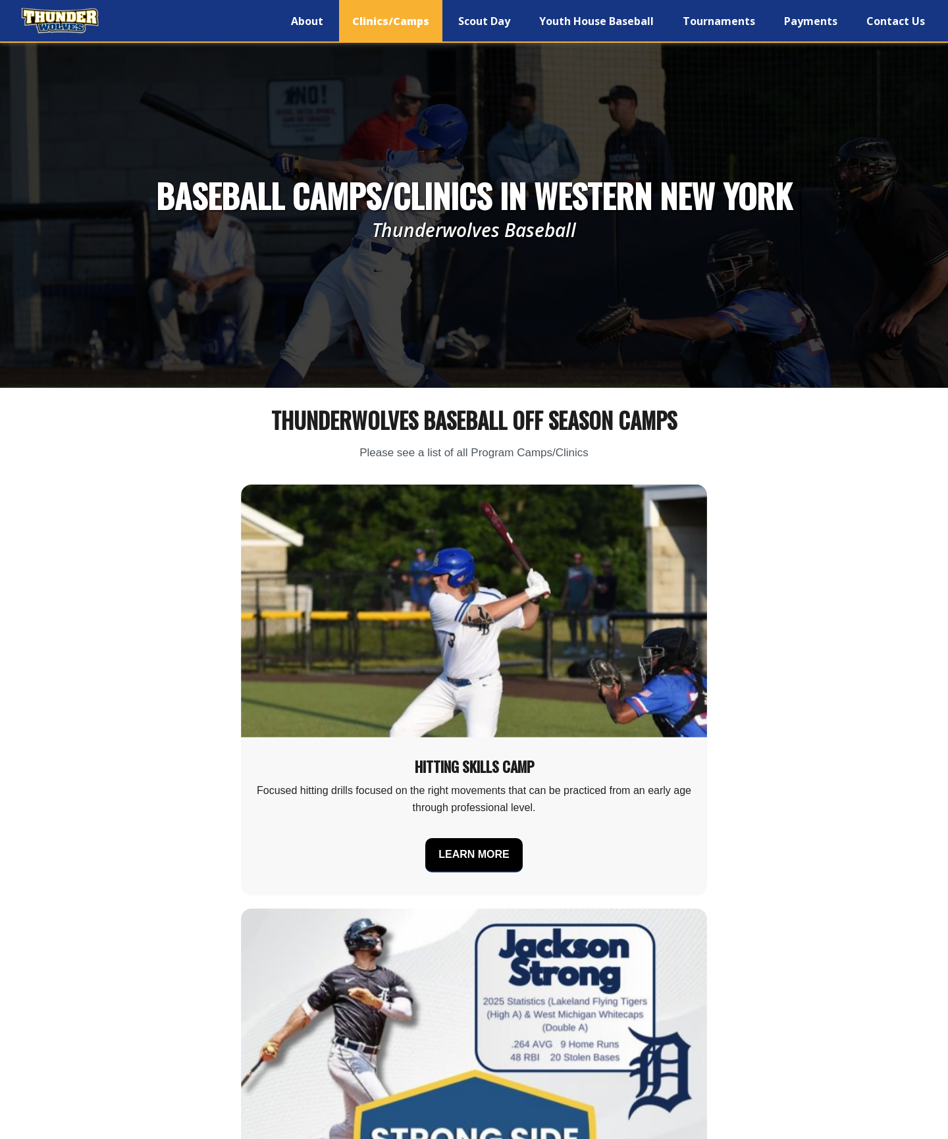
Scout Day (484, 21)
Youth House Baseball (596, 21)
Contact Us (895, 21)
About (307, 21)
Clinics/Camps (390, 21)
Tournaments (719, 21)
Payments (810, 21)
